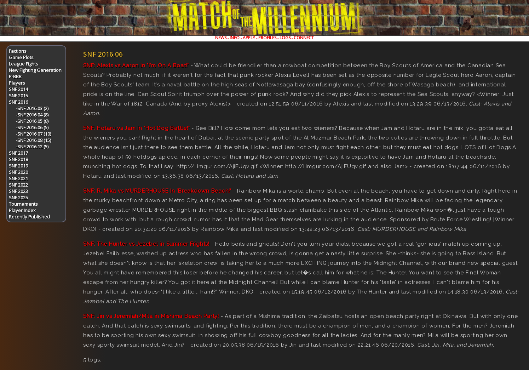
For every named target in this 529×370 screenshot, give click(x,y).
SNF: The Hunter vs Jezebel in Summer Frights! (146, 244)
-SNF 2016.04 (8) (32, 115)
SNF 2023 (18, 191)
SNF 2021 (18, 178)
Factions (18, 51)
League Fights (23, 64)
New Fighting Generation (35, 70)
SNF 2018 (18, 159)
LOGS (285, 38)
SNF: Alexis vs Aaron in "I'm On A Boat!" (136, 65)
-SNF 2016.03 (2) (32, 108)
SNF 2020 (18, 172)
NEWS (220, 38)
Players (17, 83)
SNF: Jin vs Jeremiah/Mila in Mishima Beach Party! (151, 316)
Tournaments (23, 204)
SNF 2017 (18, 153)
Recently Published (29, 217)
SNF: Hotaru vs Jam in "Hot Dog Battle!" (136, 128)
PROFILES (267, 38)
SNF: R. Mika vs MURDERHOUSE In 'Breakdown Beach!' (157, 191)
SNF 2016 (18, 102)
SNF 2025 (18, 197)
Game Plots (21, 57)
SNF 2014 (18, 89)
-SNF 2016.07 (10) (33, 134)
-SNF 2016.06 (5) (32, 127)
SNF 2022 (18, 185)
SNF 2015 (18, 95)
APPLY (249, 38)
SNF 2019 (18, 166)
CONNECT (304, 38)
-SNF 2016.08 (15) (33, 140)
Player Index (22, 210)
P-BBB (15, 76)
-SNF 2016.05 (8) (32, 121)
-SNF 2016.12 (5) (32, 146)
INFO (235, 38)
